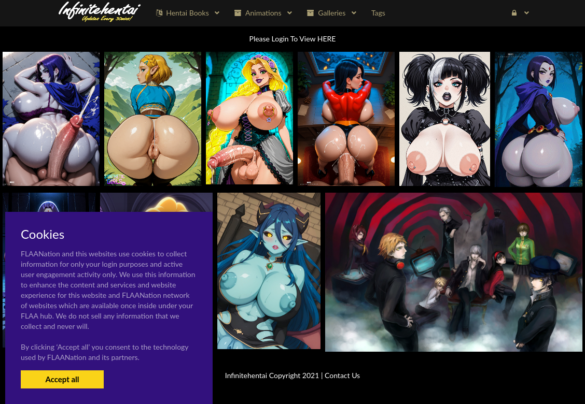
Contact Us (342, 375)
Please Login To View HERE (292, 38)
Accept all (62, 379)
